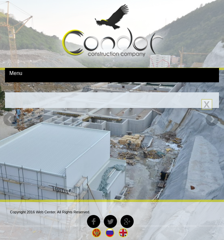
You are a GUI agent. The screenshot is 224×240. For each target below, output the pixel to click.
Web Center (45, 212)
